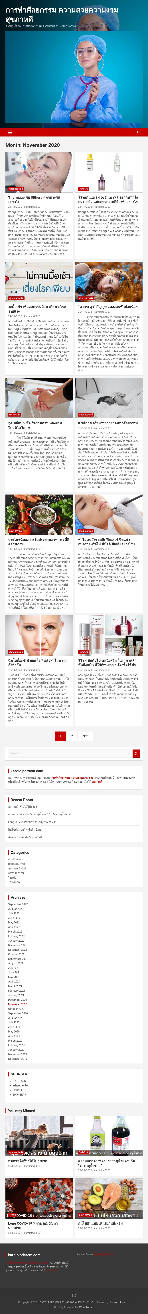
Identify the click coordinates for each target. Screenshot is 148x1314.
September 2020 (18, 1013)
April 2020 (14, 1036)
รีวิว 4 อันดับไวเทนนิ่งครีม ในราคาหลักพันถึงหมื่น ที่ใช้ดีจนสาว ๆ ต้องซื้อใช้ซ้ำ (107, 662)
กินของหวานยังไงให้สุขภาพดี (25, 837)
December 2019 (17, 1054)
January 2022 (16, 940)
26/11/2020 (85, 206)
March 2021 (15, 986)
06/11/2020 (85, 670)
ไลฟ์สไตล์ (83, 189)
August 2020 (15, 1018)
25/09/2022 (85, 1170)
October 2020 (16, 1008)
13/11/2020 (85, 549)
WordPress (85, 1307)
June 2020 (14, 1027)
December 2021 (17, 945)
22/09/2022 (85, 1228)
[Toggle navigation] (10, 132)
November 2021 (17, 949)
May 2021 (14, 977)
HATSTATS (19, 1081)
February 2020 (16, 1045)
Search (136, 754)
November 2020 (17, 1004)
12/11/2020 (15, 670)
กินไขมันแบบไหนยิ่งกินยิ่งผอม (25, 829)
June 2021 (14, 972)
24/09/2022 (15, 1232)
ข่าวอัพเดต (14, 414)
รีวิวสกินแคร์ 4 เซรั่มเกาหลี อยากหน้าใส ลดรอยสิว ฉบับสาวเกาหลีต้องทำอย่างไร (108, 199)
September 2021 (18, 959)
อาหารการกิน (15, 531)
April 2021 (14, 981)
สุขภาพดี (97, 781)
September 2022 (18, 904)
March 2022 (15, 931)
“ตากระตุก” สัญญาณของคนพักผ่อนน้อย (107, 307)
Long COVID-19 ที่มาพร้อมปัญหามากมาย (32, 822)
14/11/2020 (15, 549)
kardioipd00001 (33, 206)
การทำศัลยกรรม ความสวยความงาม (26, 1262)
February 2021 (16, 990)
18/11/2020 (15, 432)
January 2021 (16, 995)
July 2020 (13, 1022)
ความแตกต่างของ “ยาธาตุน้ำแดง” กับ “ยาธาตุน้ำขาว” (39, 814)
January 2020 (16, 1049)
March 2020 (15, 1040)
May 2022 (14, 922)
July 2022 (13, 913)
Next (85, 736)
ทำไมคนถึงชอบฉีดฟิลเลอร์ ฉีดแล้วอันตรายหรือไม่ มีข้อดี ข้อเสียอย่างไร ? (106, 542)
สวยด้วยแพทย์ (16, 189)
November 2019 (17, 1058)
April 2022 (14, 927)
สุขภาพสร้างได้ (16, 298)
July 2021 (13, 968)
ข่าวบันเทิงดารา (103, 1254)
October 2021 (16, 954)
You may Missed (21, 1111)
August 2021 (15, 963)
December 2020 (17, 999)
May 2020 (14, 1031)
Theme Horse (118, 1302)
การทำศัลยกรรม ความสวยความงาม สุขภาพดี (66, 1302)
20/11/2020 (85, 311)
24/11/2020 (15, 316)
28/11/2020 (15, 206)
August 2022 (15, 909)
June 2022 (14, 918)
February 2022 (16, 936)
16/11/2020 (85, 428)
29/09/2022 (15, 1166)
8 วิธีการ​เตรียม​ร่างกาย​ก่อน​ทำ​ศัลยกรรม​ (108, 423)
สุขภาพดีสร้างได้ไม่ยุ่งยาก (23, 806)
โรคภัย (12, 877)
